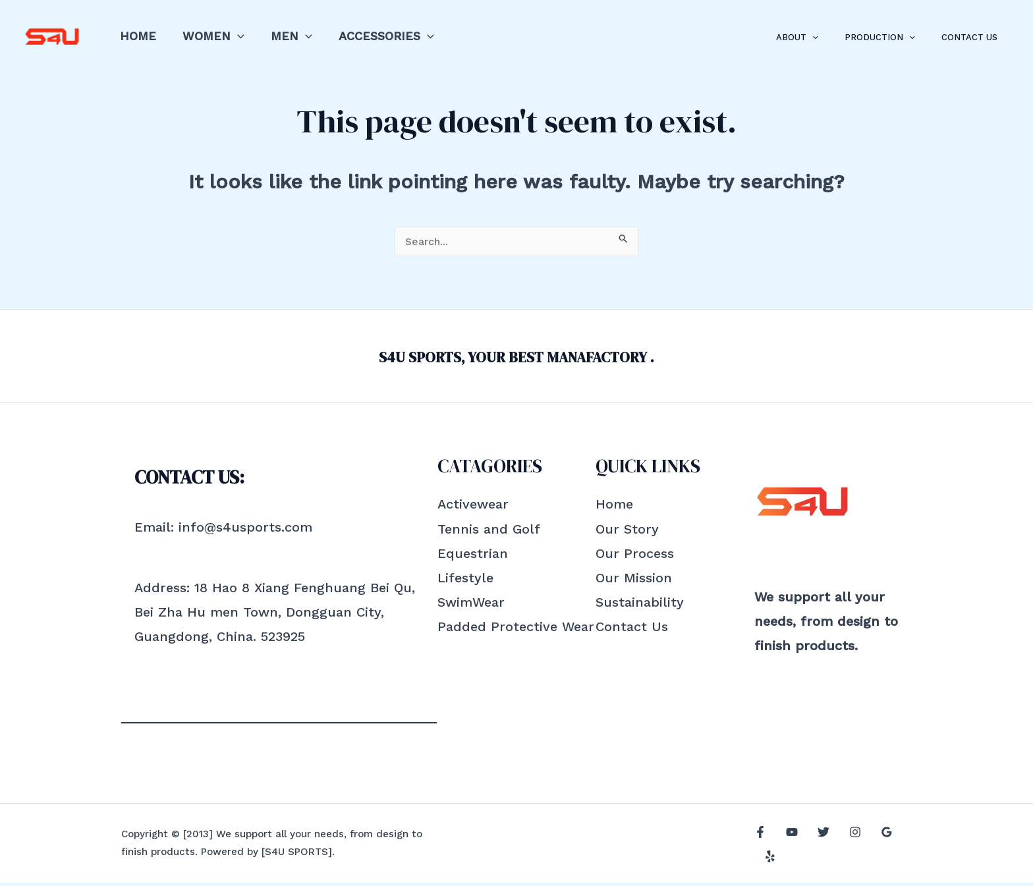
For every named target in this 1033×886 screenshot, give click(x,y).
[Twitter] (817, 848)
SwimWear (471, 605)
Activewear (473, 507)
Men (285, 36)
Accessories (377, 36)
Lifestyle (465, 581)
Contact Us (974, 37)
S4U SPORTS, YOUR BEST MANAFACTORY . (517, 358)
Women (209, 36)
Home (137, 36)
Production (893, 37)
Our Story (627, 532)
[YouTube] (789, 848)
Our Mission (634, 581)
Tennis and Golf (488, 532)
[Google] (873, 848)
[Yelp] (902, 848)
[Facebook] (760, 848)
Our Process (635, 557)
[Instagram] (845, 848)
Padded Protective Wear (515, 630)
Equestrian (472, 557)
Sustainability (640, 605)
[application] (233, 36)
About (820, 37)
